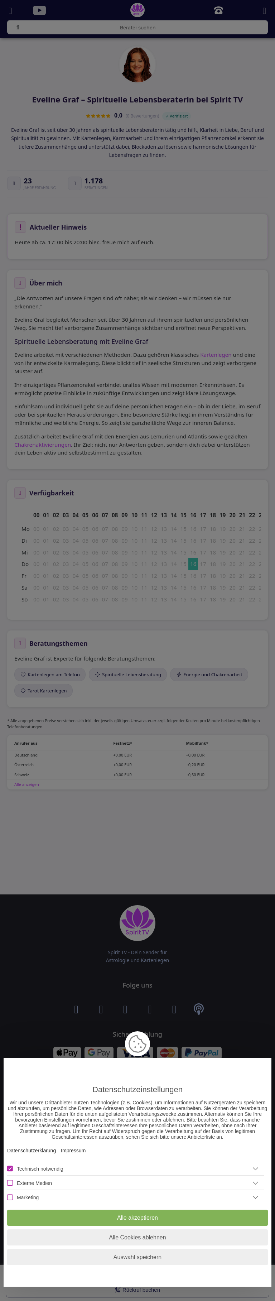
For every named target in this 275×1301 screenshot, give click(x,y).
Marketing (28, 1197)
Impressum (73, 1150)
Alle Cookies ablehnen (137, 1237)
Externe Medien (34, 1183)
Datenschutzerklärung (31, 1150)
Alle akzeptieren (137, 1218)
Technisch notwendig (40, 1169)
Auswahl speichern (137, 1257)
